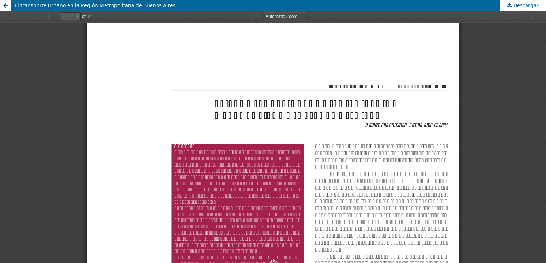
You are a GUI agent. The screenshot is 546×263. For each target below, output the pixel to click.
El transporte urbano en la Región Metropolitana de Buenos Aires (95, 5)
